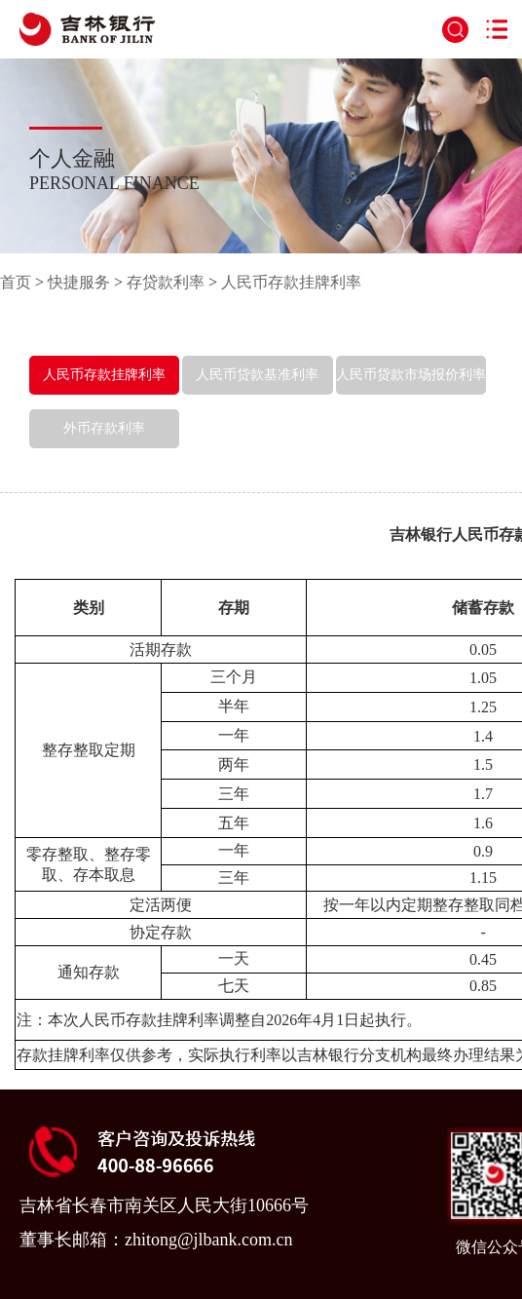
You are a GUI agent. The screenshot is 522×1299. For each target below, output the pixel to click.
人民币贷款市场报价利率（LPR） (411, 394)
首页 (15, 282)
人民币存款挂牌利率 (291, 282)
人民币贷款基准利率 (257, 374)
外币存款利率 (104, 428)
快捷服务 (79, 282)
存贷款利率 (166, 282)
